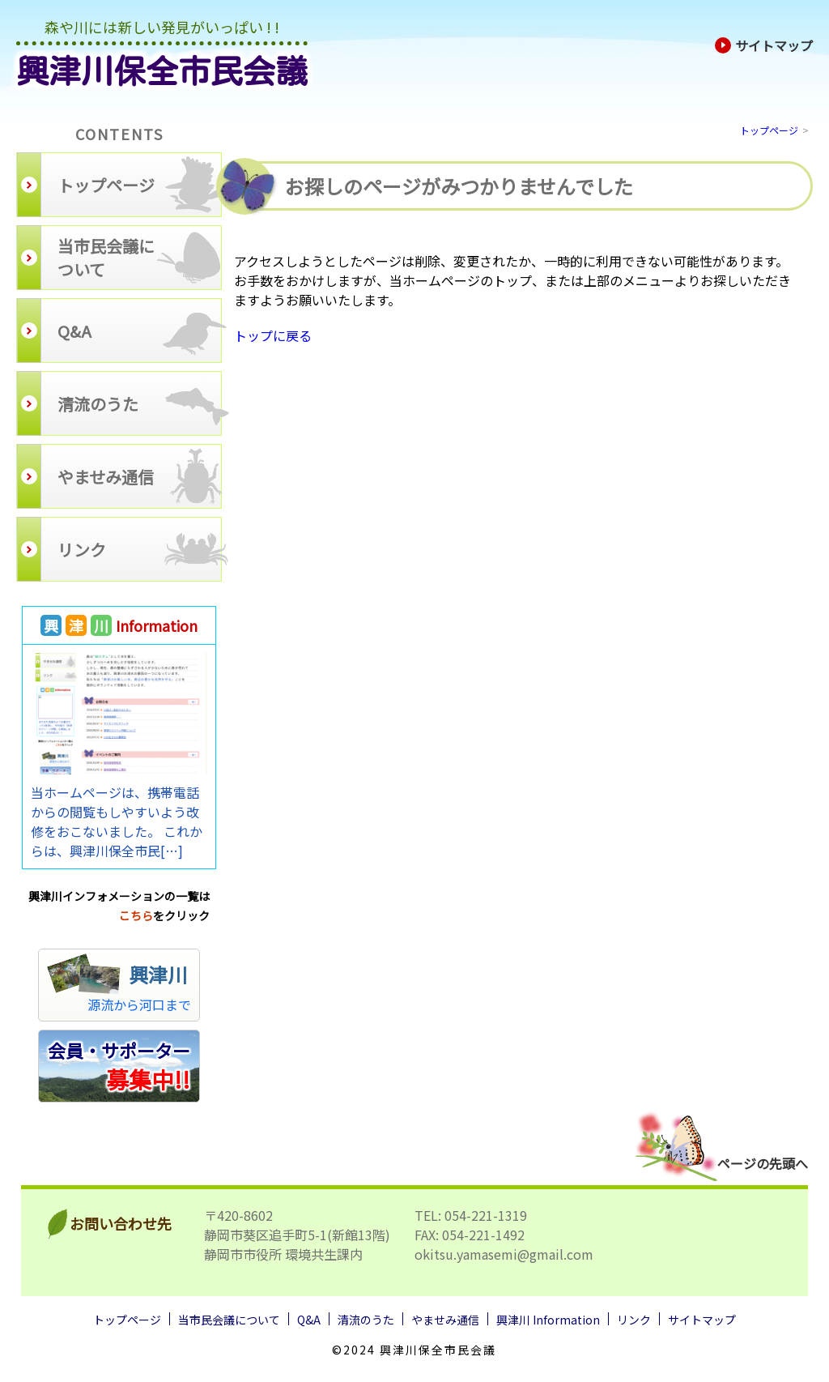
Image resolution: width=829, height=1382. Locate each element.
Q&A (309, 1320)
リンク (634, 1320)
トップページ (769, 130)
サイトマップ (764, 45)
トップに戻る (273, 335)
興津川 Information (548, 1320)
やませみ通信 (445, 1320)
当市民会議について (229, 1320)
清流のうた (366, 1320)
